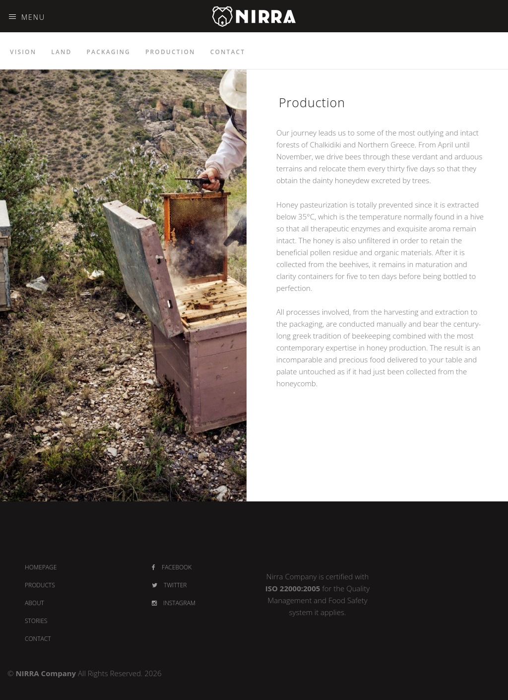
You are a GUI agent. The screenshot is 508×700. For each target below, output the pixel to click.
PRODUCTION (170, 52)
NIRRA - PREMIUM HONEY (254, 30)
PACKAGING (108, 52)
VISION (23, 52)
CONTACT (228, 52)
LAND (61, 52)
